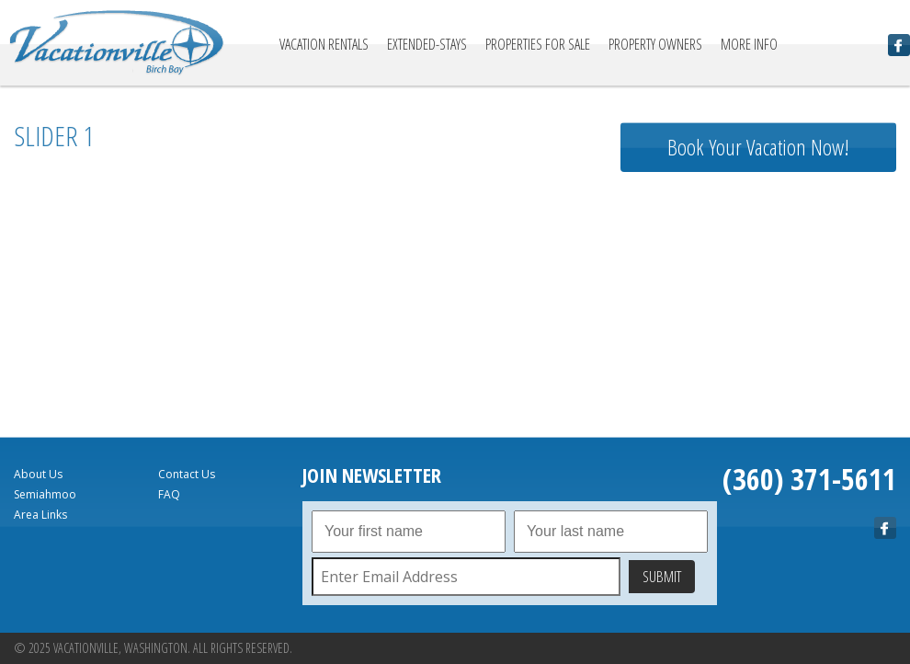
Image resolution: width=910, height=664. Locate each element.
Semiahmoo (45, 494)
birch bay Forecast (758, 391)
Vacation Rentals (324, 44)
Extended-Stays (427, 44)
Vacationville (116, 43)
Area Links (40, 514)
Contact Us (186, 474)
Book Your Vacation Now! (758, 147)
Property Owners (655, 44)
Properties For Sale (537, 44)
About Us (38, 474)
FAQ (169, 494)
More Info (749, 44)
